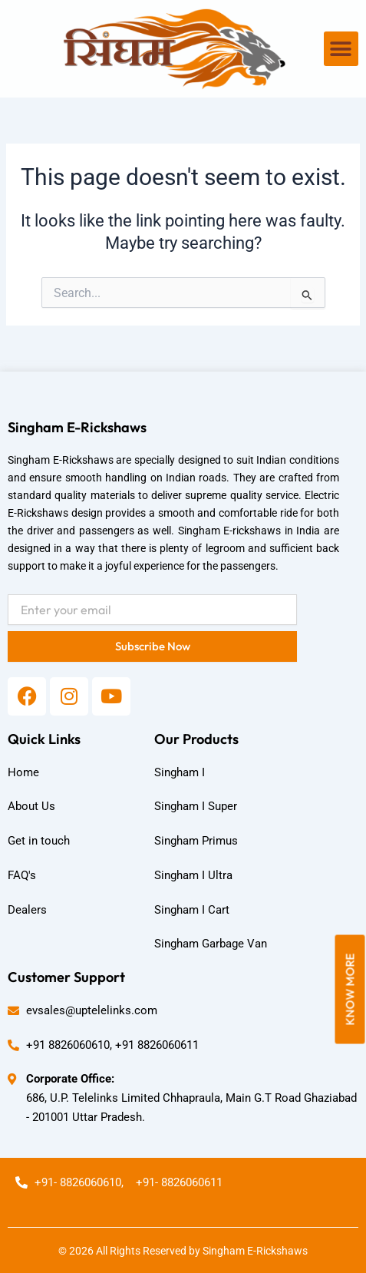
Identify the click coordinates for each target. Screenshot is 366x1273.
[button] (341, 48)
